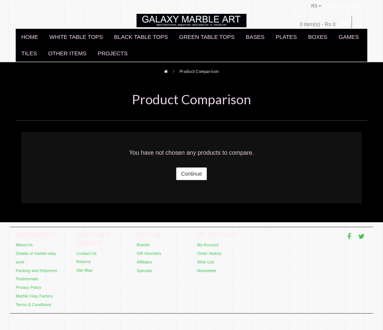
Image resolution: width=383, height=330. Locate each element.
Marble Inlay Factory (34, 296)
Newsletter (207, 270)
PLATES (286, 37)
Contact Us (86, 253)
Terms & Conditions (33, 304)
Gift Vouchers (149, 253)
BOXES (318, 37)
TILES (29, 53)
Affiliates (144, 262)
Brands (143, 245)
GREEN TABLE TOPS (207, 37)
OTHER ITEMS (67, 53)
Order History (209, 253)
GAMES (348, 37)
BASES (255, 37)
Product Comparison (199, 71)
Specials (144, 270)
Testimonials (27, 279)
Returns (83, 261)
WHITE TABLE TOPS (76, 37)
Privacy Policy (28, 287)
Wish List (205, 262)
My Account (207, 245)
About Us (24, 245)
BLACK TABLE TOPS (141, 37)
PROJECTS (113, 53)
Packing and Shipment (36, 270)
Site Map (84, 270)
